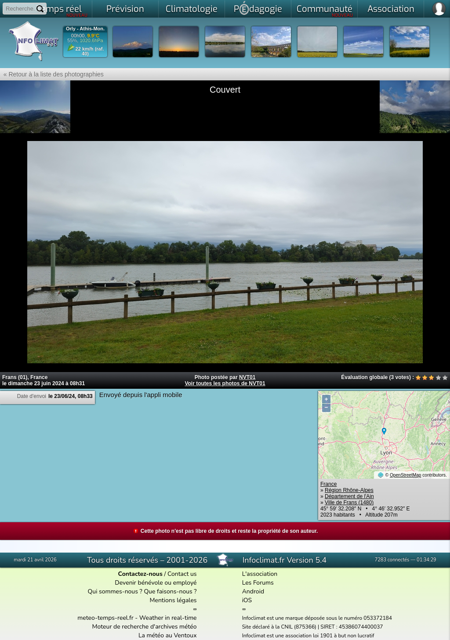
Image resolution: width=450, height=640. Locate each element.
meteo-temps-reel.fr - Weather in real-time (136, 618)
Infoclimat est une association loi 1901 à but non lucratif (308, 635)
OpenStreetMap (405, 475)
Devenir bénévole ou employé (155, 583)
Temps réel (62, 10)
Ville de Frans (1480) (349, 502)
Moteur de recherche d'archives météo (144, 626)
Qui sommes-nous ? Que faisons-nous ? (142, 591)
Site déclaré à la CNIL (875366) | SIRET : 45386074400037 (312, 626)
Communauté (325, 10)
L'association (260, 574)
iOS (247, 600)
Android (253, 591)
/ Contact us (157, 574)
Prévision (125, 9)
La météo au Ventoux (167, 635)
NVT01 (247, 377)
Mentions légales (172, 600)
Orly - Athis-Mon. (85, 28)
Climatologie (192, 9)
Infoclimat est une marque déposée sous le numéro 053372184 (317, 618)
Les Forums (258, 583)
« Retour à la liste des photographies (52, 74)
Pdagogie (258, 8)
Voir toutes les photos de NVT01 (225, 383)
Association (390, 9)
